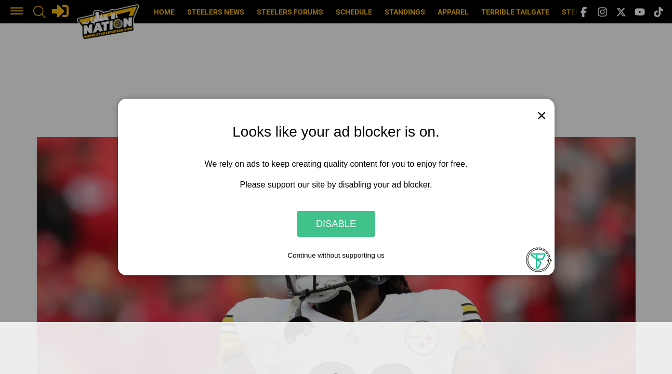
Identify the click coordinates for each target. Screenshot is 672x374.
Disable (336, 223)
